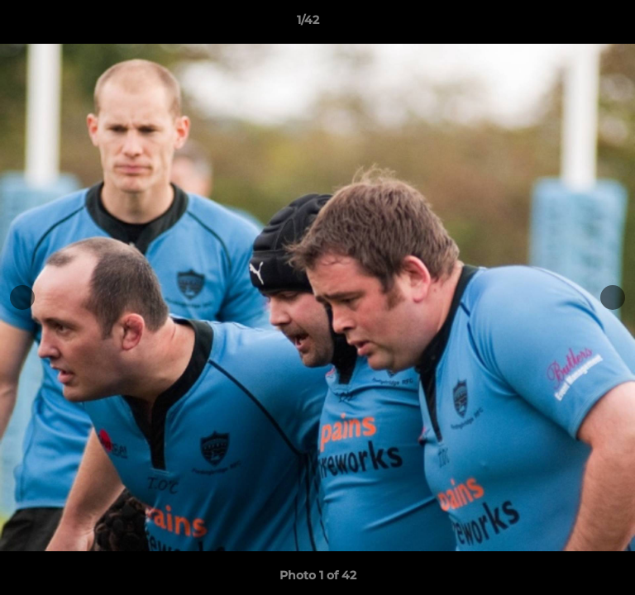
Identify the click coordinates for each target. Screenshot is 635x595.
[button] (575, 24)
